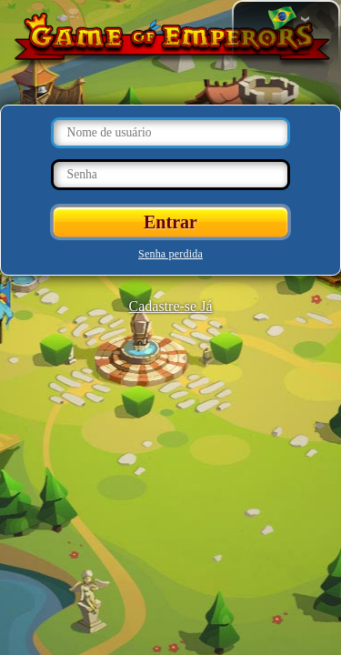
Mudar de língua (282, 19)
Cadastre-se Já (171, 306)
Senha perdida (170, 253)
